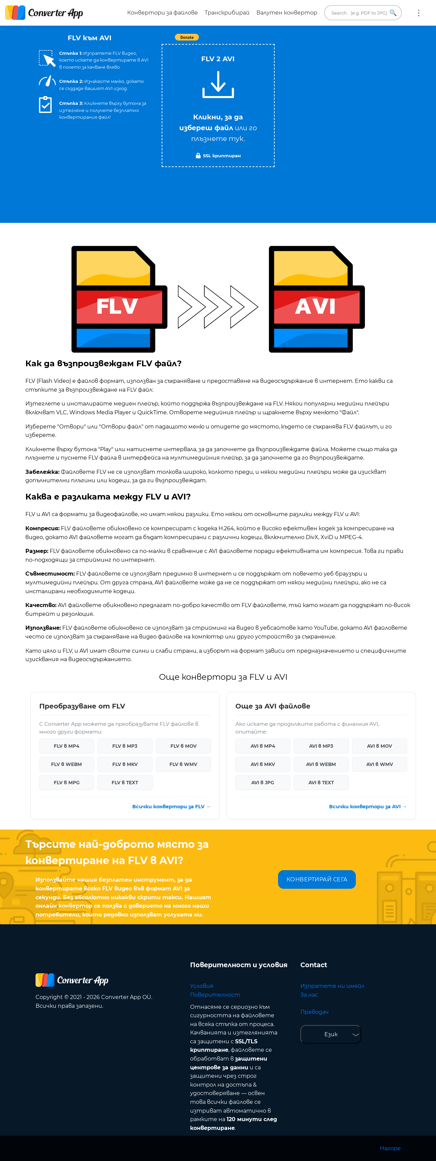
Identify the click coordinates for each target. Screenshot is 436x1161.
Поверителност (215, 995)
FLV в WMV (183, 764)
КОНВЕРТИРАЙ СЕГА (317, 879)
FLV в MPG (66, 782)
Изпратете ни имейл (332, 986)
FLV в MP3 (124, 746)
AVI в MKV (263, 764)
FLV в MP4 (66, 746)
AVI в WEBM (321, 764)
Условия (201, 986)
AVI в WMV (379, 764)
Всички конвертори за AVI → (368, 807)
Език (331, 1034)
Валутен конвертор (286, 12)
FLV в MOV (183, 746)
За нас (309, 995)
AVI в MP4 (263, 746)
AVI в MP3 (321, 746)
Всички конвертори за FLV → (171, 807)
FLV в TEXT (125, 782)
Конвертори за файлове (162, 12)
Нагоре (390, 1148)
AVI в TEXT (321, 782)
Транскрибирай (227, 12)
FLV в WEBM (66, 764)
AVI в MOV (379, 746)
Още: (419, 13)
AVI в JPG (262, 782)
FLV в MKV (125, 764)
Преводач (314, 1012)
